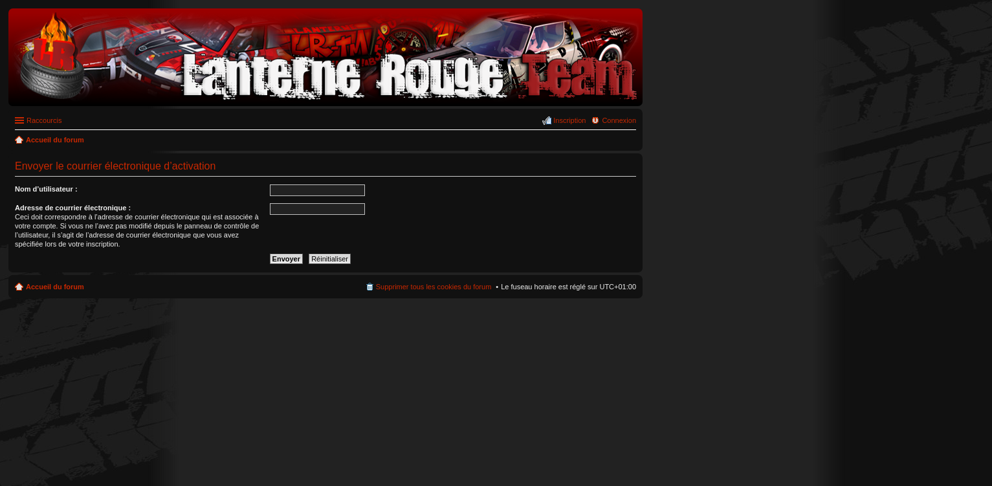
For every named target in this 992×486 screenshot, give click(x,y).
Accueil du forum (55, 287)
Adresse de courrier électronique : (73, 208)
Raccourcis (44, 120)
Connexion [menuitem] (619, 120)
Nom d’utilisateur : (46, 189)
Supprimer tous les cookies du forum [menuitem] (434, 287)
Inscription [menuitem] (569, 120)
